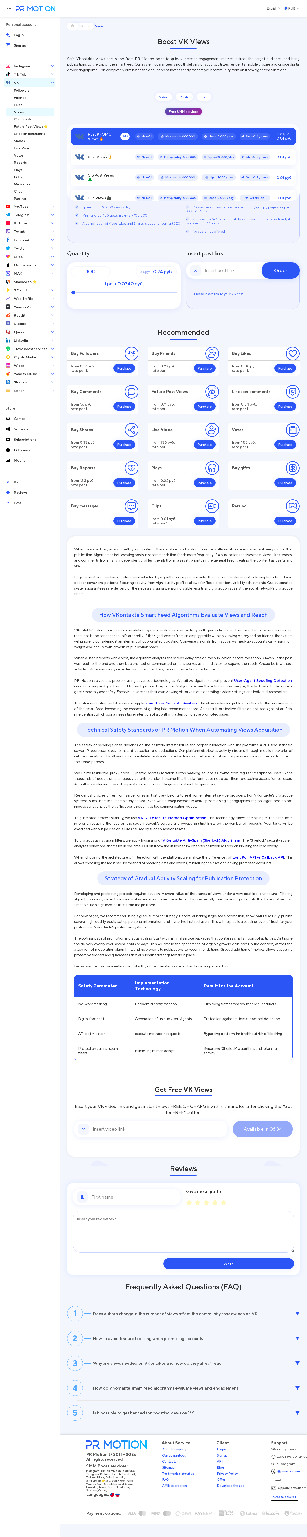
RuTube (109, 1489)
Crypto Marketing (123, 1502)
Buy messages (85, 506)
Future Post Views (169, 391)
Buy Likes (241, 353)
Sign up (226, 1470)
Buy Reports (83, 467)
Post (204, 97)
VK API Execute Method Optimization (172, 817)
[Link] (158, 1129)
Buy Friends (163, 353)
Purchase (124, 368)
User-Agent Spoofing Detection (263, 680)
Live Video (162, 429)
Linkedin (95, 1502)
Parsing (239, 506)
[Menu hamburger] (9, 8)
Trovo (106, 1502)
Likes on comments (251, 391)
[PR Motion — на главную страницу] (34, 9)
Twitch (120, 1489)
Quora (133, 1498)
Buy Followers (85, 353)
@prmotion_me (292, 1486)
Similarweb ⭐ (99, 1495)
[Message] (183, 1232)
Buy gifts (241, 467)
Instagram (96, 1485)
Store (10, 408)
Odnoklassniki (118, 1492)
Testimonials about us (182, 1488)
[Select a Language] (274, 8)
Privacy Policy (231, 1488)
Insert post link (204, 253)
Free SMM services (183, 111)
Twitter (95, 1492)
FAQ (169, 1494)
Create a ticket (288, 1511)
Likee (104, 1492)
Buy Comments (86, 391)
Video (163, 97)
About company (178, 1464)
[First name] (134, 1197)
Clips (156, 506)
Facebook (132, 1489)
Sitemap (172, 1482)
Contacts (173, 1476)
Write (264, 1263)
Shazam (95, 1505)
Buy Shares (82, 429)
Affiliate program (178, 1500)
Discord (122, 1498)
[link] (243, 270)
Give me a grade (203, 1191)
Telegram (96, 1489)
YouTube (133, 1485)
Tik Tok (109, 1485)
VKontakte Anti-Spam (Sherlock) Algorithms (201, 840)
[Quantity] (91, 271)
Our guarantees (178, 1470)
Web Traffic (130, 1495)
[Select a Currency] (291, 8)
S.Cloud (115, 1495)
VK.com (120, 1485)
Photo (184, 97)
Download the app (234, 1500)
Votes (237, 429)
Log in (225, 1464)
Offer (225, 1494)
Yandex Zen (98, 1498)
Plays (156, 467)
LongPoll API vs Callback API (258, 857)
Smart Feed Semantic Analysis (171, 703)
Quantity (78, 253)
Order (280, 270)
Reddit (111, 1498)
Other (106, 1505)
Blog (224, 1482)
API (224, 1476)
